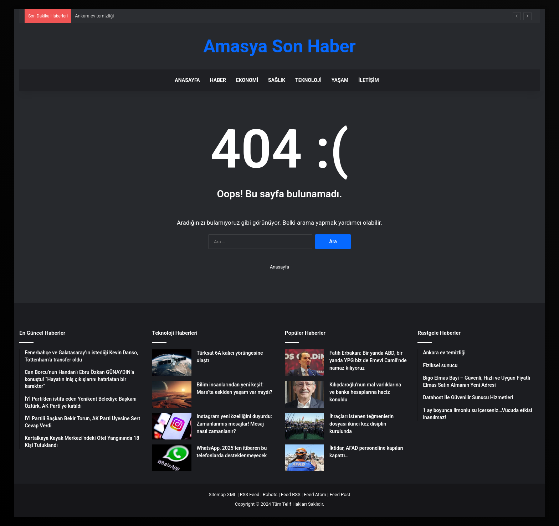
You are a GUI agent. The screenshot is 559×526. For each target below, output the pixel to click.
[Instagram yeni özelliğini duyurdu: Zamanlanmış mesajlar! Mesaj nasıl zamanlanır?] (171, 426)
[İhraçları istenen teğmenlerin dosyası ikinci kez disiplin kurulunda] (304, 426)
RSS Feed (250, 494)
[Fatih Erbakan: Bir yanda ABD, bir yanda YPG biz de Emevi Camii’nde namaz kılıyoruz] (304, 362)
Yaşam (340, 80)
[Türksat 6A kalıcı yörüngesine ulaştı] (171, 362)
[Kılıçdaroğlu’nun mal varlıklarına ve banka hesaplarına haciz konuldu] (304, 394)
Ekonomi (247, 80)
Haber (218, 80)
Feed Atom (315, 494)
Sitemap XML (222, 494)
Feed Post (340, 494)
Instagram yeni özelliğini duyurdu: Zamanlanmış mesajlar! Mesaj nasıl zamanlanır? (234, 423)
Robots (270, 494)
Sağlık (276, 80)
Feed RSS (291, 494)
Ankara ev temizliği (94, 16)
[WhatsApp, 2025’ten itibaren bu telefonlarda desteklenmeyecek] (171, 457)
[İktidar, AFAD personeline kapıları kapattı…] (304, 457)
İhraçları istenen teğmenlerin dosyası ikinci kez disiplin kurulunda (361, 423)
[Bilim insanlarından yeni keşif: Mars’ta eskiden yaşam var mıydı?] (171, 394)
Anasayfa (187, 80)
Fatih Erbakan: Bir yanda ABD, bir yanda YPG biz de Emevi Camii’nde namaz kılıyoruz (368, 360)
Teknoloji (308, 80)
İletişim (368, 80)
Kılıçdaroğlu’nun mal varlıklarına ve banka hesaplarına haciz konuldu (365, 392)
